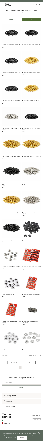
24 (35, 355)
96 (40, 355)
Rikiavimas (11, 19)
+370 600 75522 (37, 1)
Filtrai (31, 19)
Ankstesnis (14, 362)
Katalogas (13, 10)
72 (38, 355)
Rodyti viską (5, 355)
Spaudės (35, 10)
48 (37, 355)
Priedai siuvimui (28, 10)
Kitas (28, 362)
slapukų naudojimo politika (10, 437)
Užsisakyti (22, 387)
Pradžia (7, 10)
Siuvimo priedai (20, 10)
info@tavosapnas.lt (36, 415)
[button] (40, 5)
